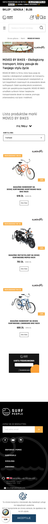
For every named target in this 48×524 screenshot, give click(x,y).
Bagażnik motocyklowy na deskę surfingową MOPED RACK (24, 256)
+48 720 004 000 (28, 478)
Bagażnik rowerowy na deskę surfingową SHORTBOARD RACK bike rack (24, 189)
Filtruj (24, 126)
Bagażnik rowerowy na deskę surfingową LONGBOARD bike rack (24, 322)
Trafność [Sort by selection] (24, 137)
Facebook (6, 440)
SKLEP (7, 10)
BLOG (29, 10)
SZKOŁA (18, 10)
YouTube (14, 440)
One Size (24, 203)
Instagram (21, 440)
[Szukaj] (27, 28)
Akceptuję (24, 518)
